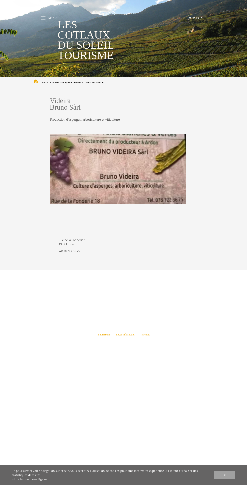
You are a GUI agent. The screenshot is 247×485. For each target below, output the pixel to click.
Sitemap (145, 334)
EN (197, 18)
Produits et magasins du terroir (66, 82)
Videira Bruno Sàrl (94, 82)
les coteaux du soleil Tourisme (86, 39)
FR (190, 18)
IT (201, 18)
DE (194, 18)
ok (224, 475)
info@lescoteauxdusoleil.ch (123, 404)
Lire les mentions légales (30, 479)
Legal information (125, 334)
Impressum (104, 334)
